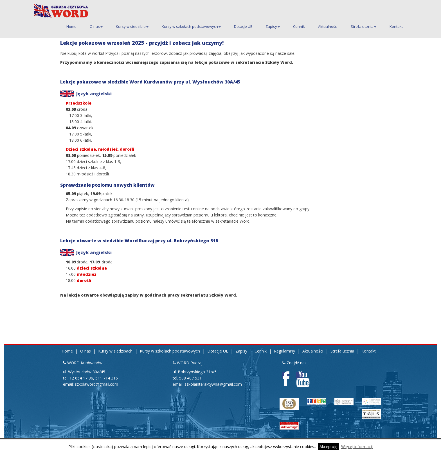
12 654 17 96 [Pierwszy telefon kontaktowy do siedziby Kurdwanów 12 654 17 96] (81, 378)
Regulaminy (284, 351)
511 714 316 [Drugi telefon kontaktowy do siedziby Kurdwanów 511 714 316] (106, 378)
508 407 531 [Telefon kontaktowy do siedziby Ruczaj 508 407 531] (190, 378)
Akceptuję (329, 446)
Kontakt (396, 26)
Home (71, 26)
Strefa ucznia (363, 26)
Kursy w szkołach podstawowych (191, 26)
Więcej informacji (357, 446)
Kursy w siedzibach (115, 351)
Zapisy (273, 26)
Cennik (299, 26)
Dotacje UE (243, 26)
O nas (96, 26)
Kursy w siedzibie (132, 26)
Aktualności (328, 26)
